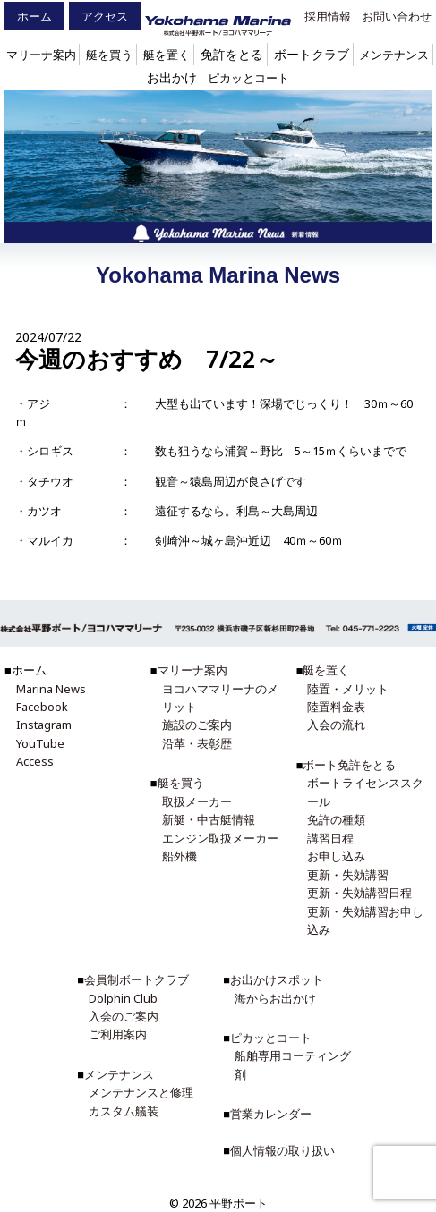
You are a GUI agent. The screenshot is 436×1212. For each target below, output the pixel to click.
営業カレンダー (271, 1114)
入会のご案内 (123, 1016)
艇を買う (109, 55)
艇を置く (166, 55)
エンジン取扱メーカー (220, 838)
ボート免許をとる (349, 765)
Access (35, 761)
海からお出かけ (275, 998)
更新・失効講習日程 (359, 893)
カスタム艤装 (123, 1111)
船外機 (179, 856)
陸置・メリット (348, 689)
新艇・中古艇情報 (208, 819)
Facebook (42, 707)
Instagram (44, 724)
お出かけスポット (276, 979)
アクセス (104, 16)
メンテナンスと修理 (141, 1092)
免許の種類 (336, 819)
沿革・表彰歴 (197, 743)
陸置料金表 (336, 707)
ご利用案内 (118, 1034)
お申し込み (336, 856)
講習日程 (330, 838)
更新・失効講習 (348, 875)
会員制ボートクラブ (136, 979)
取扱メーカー (197, 801)
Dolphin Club (123, 998)
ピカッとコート (248, 78)
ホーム (34, 16)
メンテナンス (394, 55)
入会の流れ (336, 724)
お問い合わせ (397, 16)
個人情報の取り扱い (282, 1150)
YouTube (40, 743)
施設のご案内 (197, 724)
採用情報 (327, 16)
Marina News (51, 689)
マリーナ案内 (41, 55)
